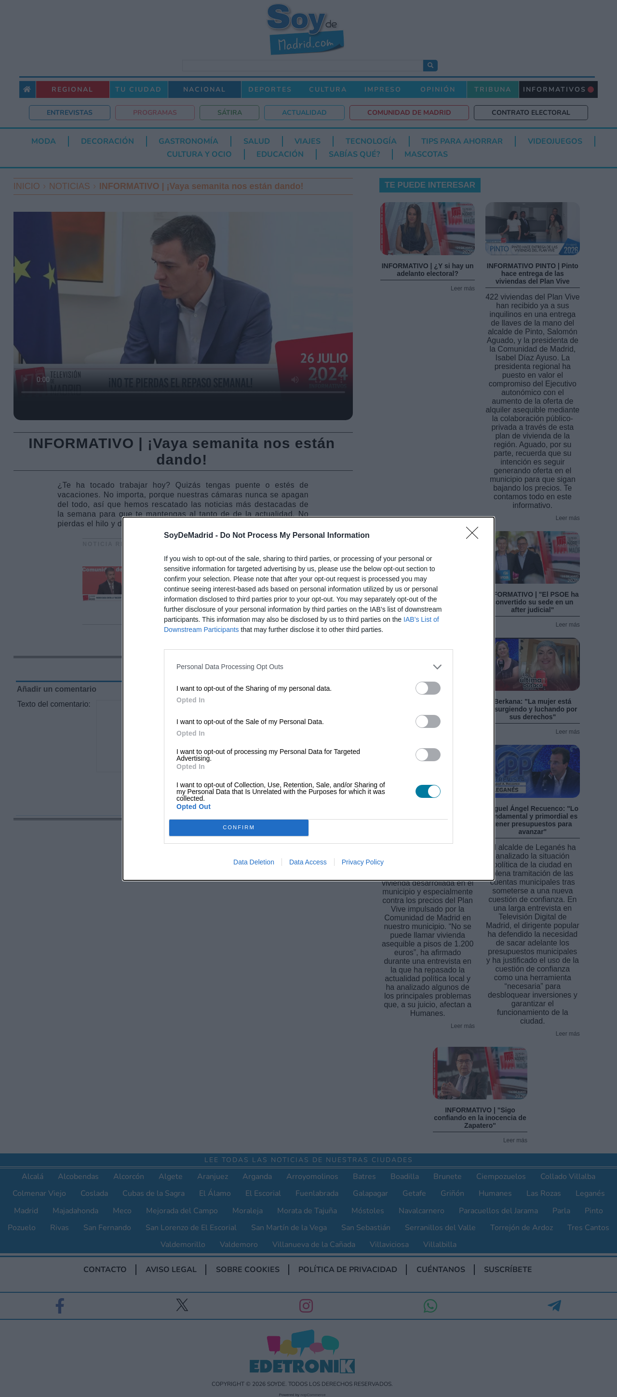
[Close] (475, 535)
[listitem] (308, 666)
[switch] (428, 687)
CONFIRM (239, 827)
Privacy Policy (363, 862)
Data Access (308, 862)
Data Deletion (253, 862)
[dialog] (308, 698)
